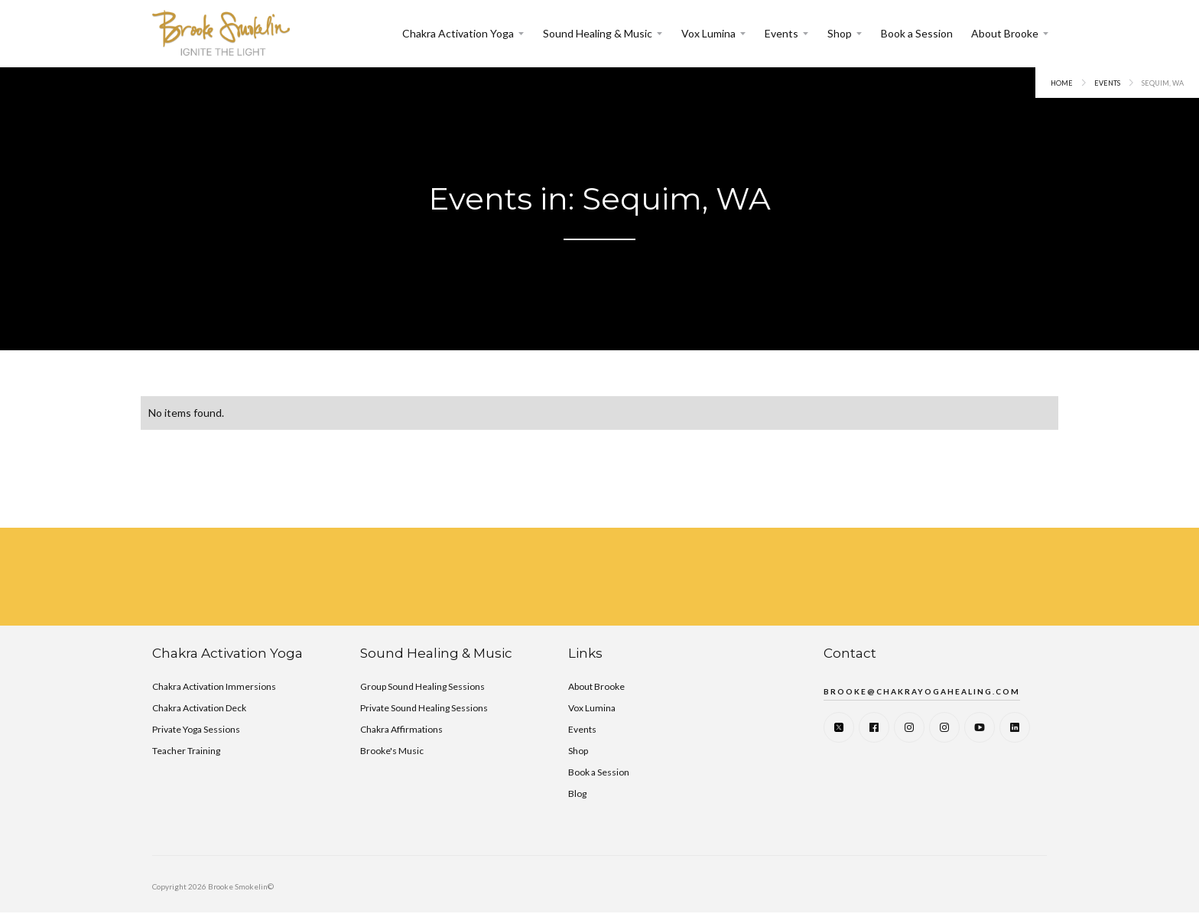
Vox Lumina (708, 33)
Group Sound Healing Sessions (422, 686)
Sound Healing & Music (597, 33)
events (1107, 83)
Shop (839, 33)
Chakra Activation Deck (199, 708)
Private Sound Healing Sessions (424, 708)
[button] (463, 33)
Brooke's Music (392, 750)
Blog (577, 793)
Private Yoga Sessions (196, 729)
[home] (221, 33)
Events (781, 33)
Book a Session (917, 33)
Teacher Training (186, 750)
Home (1062, 83)
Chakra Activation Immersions (214, 686)
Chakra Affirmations (401, 729)
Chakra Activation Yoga (458, 33)
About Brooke (1004, 33)
